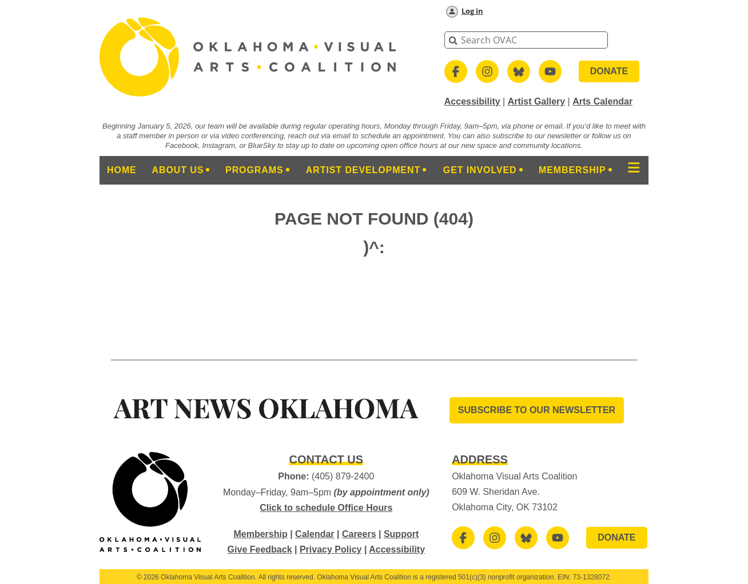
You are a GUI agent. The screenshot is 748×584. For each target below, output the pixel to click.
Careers (359, 534)
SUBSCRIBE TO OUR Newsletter (536, 410)
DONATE (609, 71)
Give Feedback (260, 549)
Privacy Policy (331, 549)
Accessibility (472, 101)
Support (401, 534)
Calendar (314, 534)
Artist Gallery (536, 101)
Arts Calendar (602, 101)
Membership (260, 534)
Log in (472, 11)
